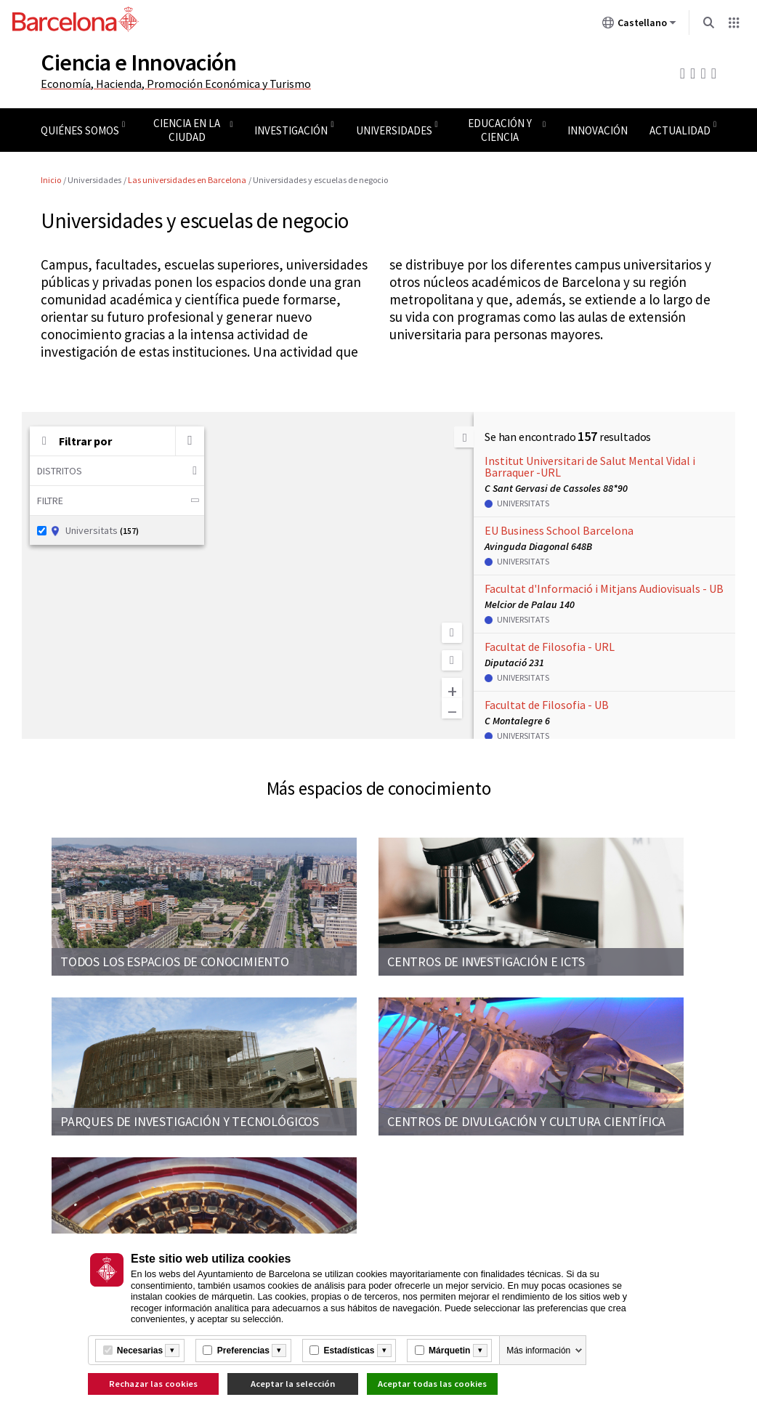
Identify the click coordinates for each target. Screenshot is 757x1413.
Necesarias (140, 1350)
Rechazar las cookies (153, 1383)
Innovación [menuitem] (597, 130)
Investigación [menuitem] (291, 130)
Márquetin (449, 1350)
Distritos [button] (117, 470)
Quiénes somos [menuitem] (80, 130)
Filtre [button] (120, 500)
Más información (538, 1350)
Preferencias (243, 1350)
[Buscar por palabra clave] (189, 441)
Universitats (88, 530)
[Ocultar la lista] (464, 437)
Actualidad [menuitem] (680, 130)
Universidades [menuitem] (394, 130)
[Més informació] (172, 1350)
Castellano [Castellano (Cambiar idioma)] (639, 25)
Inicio (51, 179)
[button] (190, 441)
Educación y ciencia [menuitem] (500, 130)
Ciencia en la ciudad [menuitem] (186, 130)
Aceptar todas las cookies (432, 1383)
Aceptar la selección (293, 1383)
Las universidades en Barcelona (187, 179)
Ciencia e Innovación (138, 62)
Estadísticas (348, 1350)
